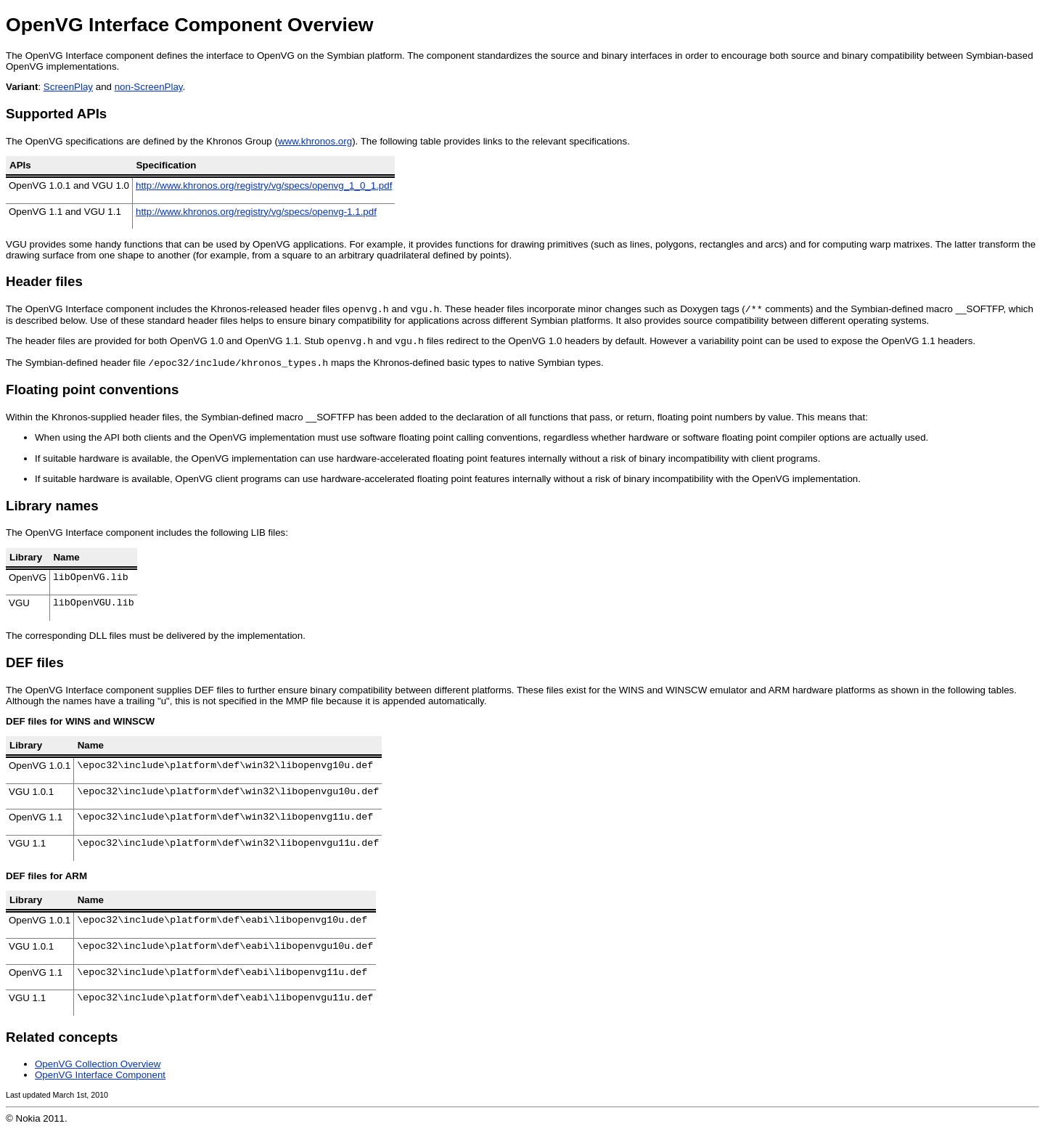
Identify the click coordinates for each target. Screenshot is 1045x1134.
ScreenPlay (68, 86)
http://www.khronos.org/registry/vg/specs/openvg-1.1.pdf (256, 211)
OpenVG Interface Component (100, 1079)
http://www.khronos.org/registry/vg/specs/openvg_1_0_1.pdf (264, 185)
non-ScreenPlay (149, 86)
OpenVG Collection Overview (97, 1068)
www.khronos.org (315, 141)
